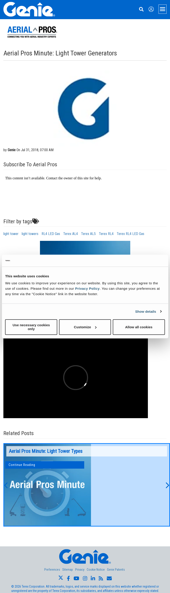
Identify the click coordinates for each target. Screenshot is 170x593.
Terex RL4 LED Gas (130, 234)
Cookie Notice (96, 569)
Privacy (79, 569)
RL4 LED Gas (51, 234)
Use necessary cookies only (31, 327)
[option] (86, 485)
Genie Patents (116, 569)
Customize (85, 327)
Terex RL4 (106, 234)
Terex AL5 (88, 234)
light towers (30, 234)
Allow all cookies (138, 327)
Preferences (52, 569)
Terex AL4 (70, 234)
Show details (145, 311)
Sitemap (67, 569)
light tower (11, 234)
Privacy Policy (87, 288)
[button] (5, 484)
